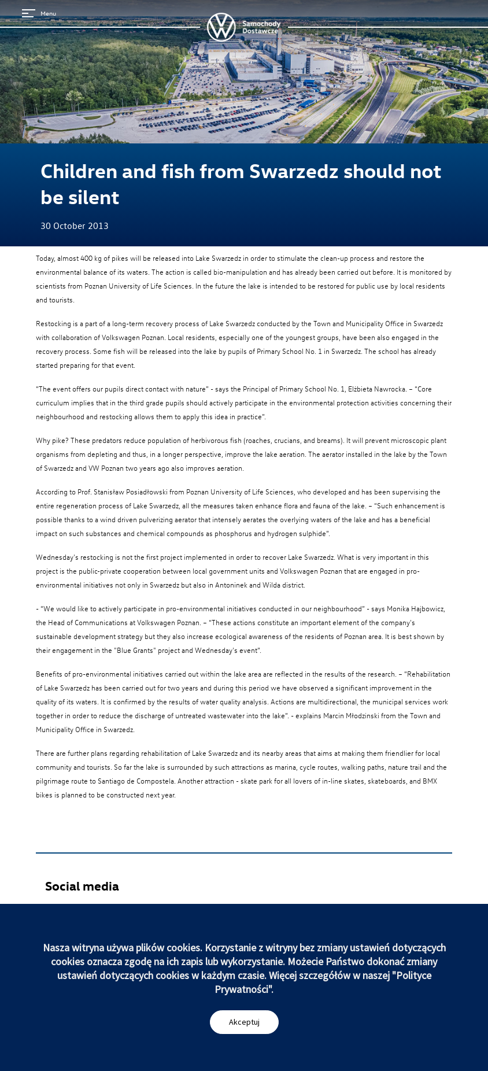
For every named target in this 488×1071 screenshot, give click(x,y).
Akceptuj (244, 1022)
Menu (39, 13)
